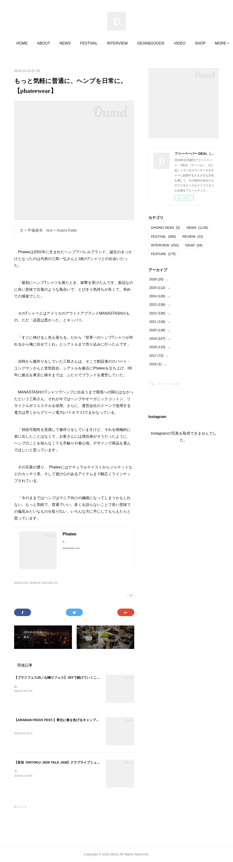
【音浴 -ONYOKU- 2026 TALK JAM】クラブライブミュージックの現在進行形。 (73, 762)
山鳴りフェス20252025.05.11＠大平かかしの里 (44, 686)
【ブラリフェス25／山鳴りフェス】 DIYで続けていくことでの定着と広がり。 (72, 677)
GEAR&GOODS (165, 43)
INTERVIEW (132, 43)
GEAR (193, 245)
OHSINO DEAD (165, 228)
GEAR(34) (34, 583)
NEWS (79, 43)
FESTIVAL (103, 43)
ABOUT (57, 43)
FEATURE (163, 254)
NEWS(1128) (21, 583)
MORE (194, 43)
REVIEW (192, 236)
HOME (36, 43)
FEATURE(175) (50, 583)
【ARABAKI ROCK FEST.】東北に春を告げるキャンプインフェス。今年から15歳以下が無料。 (84, 720)
